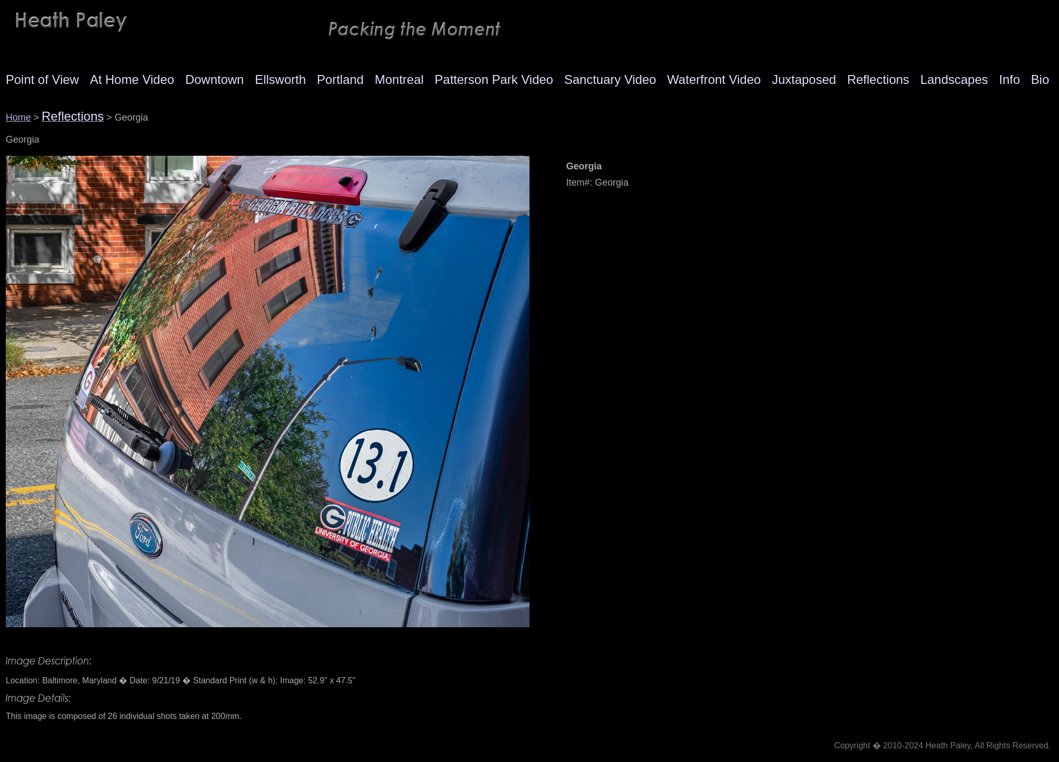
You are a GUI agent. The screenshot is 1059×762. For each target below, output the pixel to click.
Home (18, 117)
